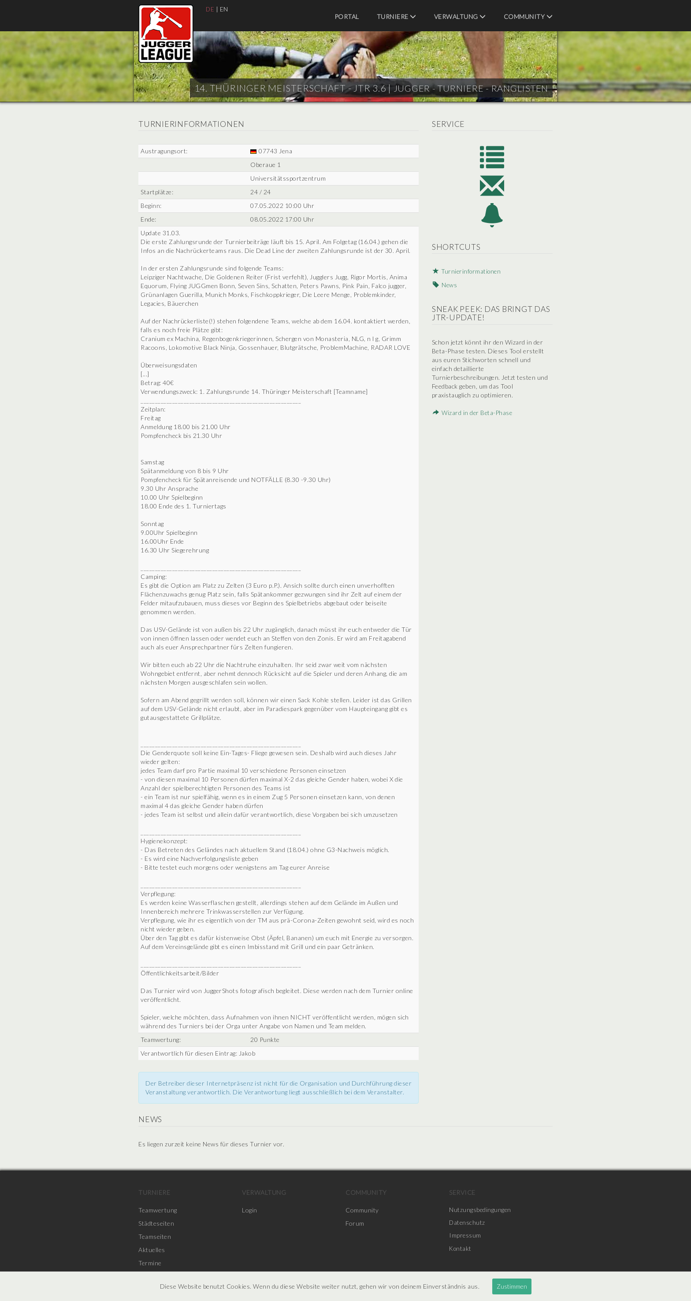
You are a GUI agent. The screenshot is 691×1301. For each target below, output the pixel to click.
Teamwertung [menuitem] (157, 1210)
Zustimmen (512, 1286)
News (444, 287)
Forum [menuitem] (355, 1223)
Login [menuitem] (249, 1210)
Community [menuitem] (528, 16)
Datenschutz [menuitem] (467, 1223)
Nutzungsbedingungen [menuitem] (480, 1210)
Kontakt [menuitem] (461, 1249)
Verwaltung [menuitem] (460, 16)
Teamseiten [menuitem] (154, 1236)
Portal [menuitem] (346, 16)
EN (224, 9)
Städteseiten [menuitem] (156, 1223)
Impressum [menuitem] (465, 1236)
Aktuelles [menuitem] (151, 1249)
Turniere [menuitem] (396, 16)
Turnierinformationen (467, 274)
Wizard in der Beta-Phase (472, 415)
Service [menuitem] (462, 1192)
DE (210, 9)
